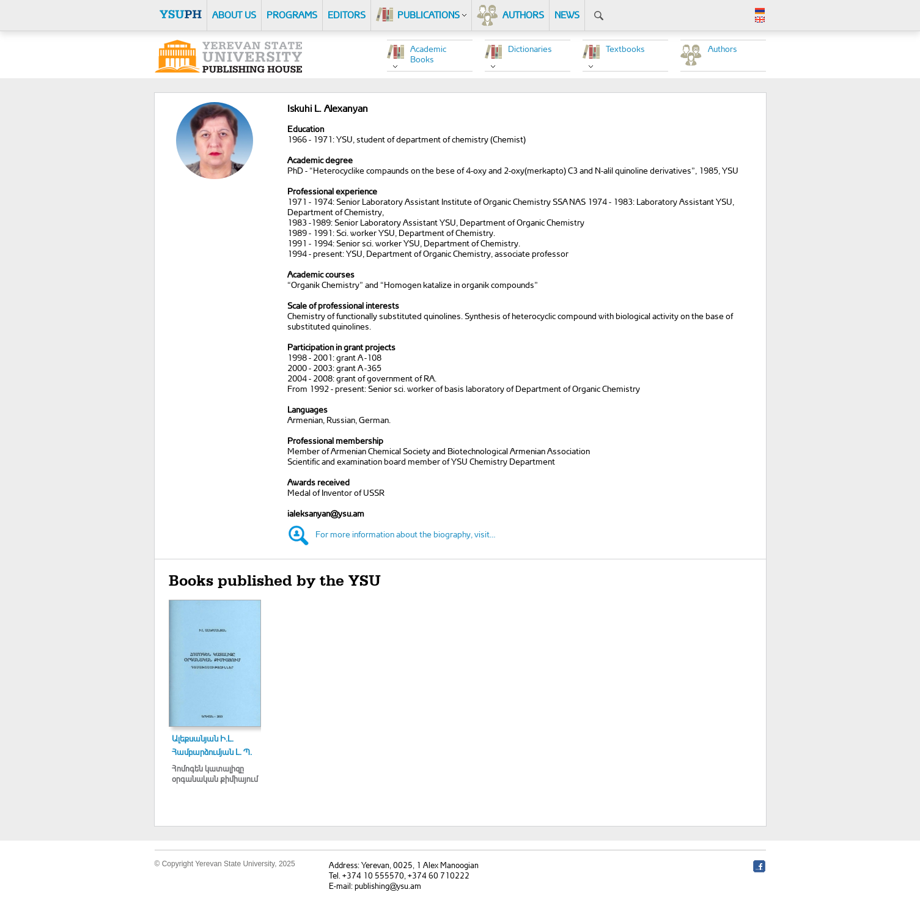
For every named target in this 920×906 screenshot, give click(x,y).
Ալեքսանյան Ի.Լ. (203, 738)
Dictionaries (530, 48)
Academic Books (428, 53)
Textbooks (625, 48)
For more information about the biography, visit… (405, 534)
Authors (722, 48)
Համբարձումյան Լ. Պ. (212, 751)
